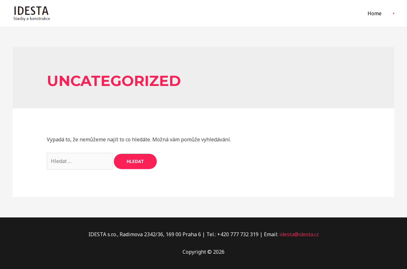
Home (375, 13)
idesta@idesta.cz (299, 234)
